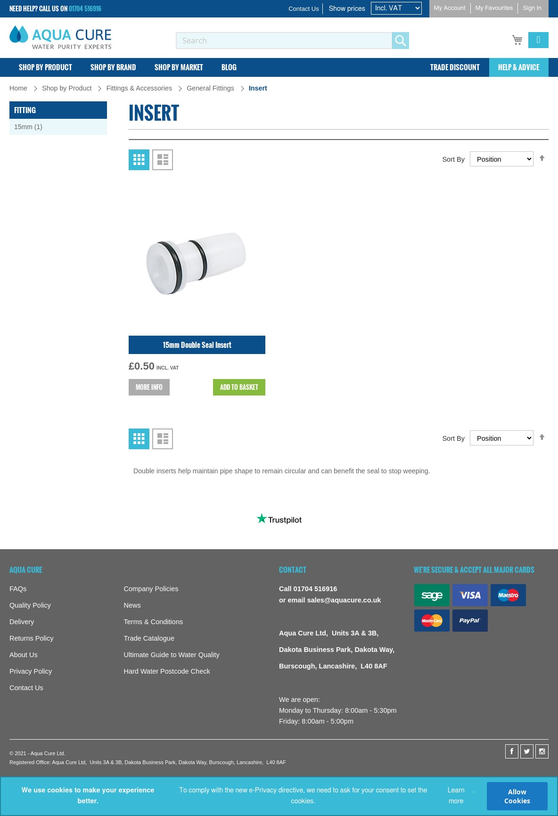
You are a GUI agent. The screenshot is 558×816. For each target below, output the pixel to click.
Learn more (456, 796)
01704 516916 (85, 8)
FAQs (17, 589)
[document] (279, 796)
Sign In (532, 8)
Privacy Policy (30, 672)
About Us (23, 655)
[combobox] (284, 40)
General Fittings (211, 88)
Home (19, 88)
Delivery (21, 622)
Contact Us (303, 8)
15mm (33, 127)
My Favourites (494, 8)
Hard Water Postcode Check (167, 672)
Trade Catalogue (149, 639)
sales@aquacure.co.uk (344, 600)
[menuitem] (45, 67)
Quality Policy (30, 606)
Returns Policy (31, 639)
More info (149, 439)
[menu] (279, 67)
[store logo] (60, 37)
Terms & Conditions (153, 622)
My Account (450, 8)
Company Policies (151, 589)
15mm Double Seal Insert (197, 396)
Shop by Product (67, 88)
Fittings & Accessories (140, 88)
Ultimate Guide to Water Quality (172, 655)
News (132, 606)
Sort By (453, 211)
